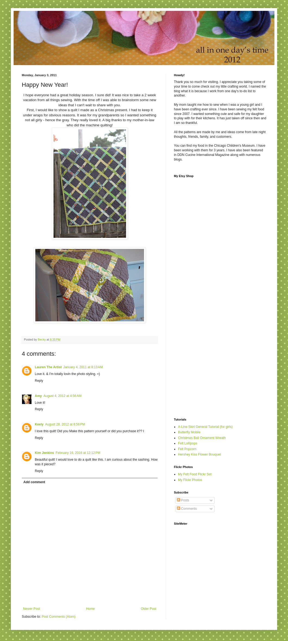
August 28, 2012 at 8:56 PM (65, 424)
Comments (187, 509)
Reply (39, 381)
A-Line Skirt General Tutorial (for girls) (205, 427)
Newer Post (31, 609)
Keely (39, 424)
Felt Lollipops (187, 443)
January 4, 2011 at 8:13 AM (83, 367)
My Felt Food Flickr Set (194, 474)
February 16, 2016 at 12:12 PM (78, 453)
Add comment (34, 482)
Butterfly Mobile (189, 432)
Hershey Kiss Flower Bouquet (199, 454)
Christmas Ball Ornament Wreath (202, 438)
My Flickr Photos (190, 480)
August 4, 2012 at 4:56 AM (62, 396)
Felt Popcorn (187, 449)
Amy (38, 396)
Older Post (148, 609)
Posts (183, 500)
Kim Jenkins (44, 453)
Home (90, 609)
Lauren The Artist (48, 367)
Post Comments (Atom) (59, 616)
